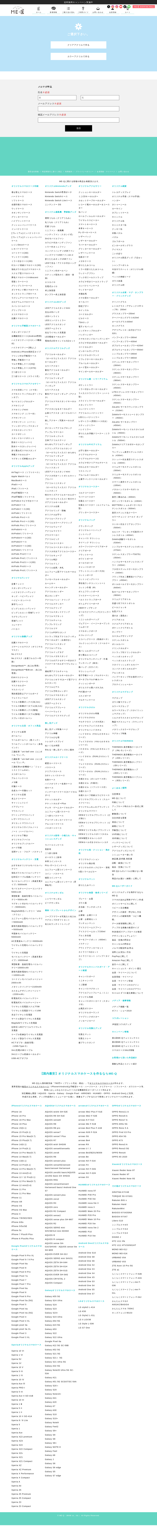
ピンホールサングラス (89, 350)
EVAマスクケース (20, 676)
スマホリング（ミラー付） (24, 413)
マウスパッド (18, 810)
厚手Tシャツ (17, 603)
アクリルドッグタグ (54, 651)
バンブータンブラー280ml (124, 337)
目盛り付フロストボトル (123, 602)
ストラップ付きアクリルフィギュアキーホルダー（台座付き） (60, 637)
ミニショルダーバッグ (89, 619)
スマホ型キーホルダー (89, 297)
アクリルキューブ (53, 555)
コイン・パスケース (54, 873)
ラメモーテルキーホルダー (57, 578)
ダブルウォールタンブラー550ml (127, 349)
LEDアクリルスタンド (55, 324)
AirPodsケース (19, 504)
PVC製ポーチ (85, 691)
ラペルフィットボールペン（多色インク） (27, 745)
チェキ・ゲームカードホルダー (59, 807)
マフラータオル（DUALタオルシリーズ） (94, 772)
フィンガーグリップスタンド (25, 425)
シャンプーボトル (120, 264)
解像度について (119, 813)
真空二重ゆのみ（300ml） (124, 496)
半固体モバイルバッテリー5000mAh (24, 934)
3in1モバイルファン (54, 238)
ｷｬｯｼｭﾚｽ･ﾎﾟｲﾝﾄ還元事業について (127, 992)
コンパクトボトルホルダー (124, 668)
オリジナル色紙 (86, 996)
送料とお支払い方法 (121, 951)
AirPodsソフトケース (22, 512)
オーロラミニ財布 (53, 856)
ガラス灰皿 (117, 280)
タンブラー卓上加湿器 (55, 294)
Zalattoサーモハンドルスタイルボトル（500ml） (128, 438)
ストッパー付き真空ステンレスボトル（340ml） (127, 460)
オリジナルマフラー (88, 810)
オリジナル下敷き (20, 835)
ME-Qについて (119, 797)
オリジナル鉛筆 (19, 731)
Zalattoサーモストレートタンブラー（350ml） (128, 415)
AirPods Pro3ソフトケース (25, 569)
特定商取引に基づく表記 (52, 171)
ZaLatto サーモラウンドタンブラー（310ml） (127, 408)
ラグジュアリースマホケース (25, 297)
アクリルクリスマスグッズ (57, 715)
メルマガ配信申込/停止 (123, 947)
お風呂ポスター (86, 1008)
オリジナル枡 (118, 284)
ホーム (39, 12)
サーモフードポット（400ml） (93, 939)
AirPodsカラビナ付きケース (25, 500)
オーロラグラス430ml (122, 321)
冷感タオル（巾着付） (89, 782)
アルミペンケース (20, 777)
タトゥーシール (119, 204)
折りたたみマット (87, 884)
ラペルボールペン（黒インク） (26, 739)
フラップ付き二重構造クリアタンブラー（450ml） (127, 577)
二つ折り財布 (51, 852)
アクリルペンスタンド (55, 643)
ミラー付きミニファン (55, 246)
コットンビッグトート (89, 578)
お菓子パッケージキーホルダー (93, 478)
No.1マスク (17, 653)
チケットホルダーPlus (55, 803)
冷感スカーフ (85, 790)
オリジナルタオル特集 (89, 713)
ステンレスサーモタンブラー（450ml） (125, 385)
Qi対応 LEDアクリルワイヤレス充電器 (27, 1028)
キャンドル (117, 216)
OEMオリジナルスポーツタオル (94, 833)
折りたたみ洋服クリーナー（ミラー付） (94, 434)
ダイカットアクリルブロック (58, 427)
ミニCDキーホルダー (88, 196)
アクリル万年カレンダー (56, 690)
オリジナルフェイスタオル (91, 725)
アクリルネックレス (54, 435)
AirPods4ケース (19, 529)
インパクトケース (20, 228)
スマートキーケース (88, 223)
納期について (118, 825)
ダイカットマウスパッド (23, 822)
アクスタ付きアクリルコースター (60, 551)
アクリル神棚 (51, 732)
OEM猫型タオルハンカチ (90, 837)
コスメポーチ (85, 695)
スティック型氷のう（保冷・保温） (59, 275)
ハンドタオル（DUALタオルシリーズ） (94, 757)
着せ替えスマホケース (22, 191)
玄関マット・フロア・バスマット (27, 851)
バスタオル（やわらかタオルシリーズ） (94, 750)
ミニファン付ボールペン (56, 270)
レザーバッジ (85, 236)
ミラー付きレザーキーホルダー (93, 388)
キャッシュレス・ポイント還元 (126, 968)
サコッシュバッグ (87, 670)
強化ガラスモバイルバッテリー (26, 872)
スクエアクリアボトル (122, 623)
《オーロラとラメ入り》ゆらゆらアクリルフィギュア (60, 453)
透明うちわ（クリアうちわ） (58, 217)
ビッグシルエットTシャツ (24, 608)
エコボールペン (19, 773)
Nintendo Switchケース (56, 196)
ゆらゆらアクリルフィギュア (58, 443)
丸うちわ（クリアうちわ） (57, 221)
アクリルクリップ (53, 607)
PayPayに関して (120, 955)
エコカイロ (50, 281)
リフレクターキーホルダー (91, 358)
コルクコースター (87, 492)
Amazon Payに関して (122, 959)
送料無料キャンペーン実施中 (78, 2)
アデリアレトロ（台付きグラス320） (126, 331)
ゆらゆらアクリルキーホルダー (59, 674)
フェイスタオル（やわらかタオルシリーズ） (94, 742)
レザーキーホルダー (88, 240)
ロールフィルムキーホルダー (92, 215)
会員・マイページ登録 (122, 980)
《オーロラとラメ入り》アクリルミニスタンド (60, 488)
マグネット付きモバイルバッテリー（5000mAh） (27, 904)
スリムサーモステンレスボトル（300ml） (126, 468)
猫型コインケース (53, 877)
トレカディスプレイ (54, 741)
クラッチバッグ (86, 525)
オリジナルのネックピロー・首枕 (94, 867)
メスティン (84, 943)
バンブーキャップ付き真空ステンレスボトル (127, 678)
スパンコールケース (21, 305)
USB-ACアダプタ (20, 1057)
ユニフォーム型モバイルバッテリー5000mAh (27, 919)
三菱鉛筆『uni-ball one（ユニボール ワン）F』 (27, 752)
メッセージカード (87, 1020)
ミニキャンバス (86, 980)
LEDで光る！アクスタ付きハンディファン (60, 264)
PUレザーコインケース (56, 865)
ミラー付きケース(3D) (22, 260)
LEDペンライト (52, 315)
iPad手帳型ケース (20, 492)
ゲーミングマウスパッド (23, 814)
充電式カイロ (51, 285)
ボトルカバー (118, 643)
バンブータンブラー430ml (124, 341)
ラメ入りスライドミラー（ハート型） (94, 394)
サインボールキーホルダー (91, 371)
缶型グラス (117, 611)
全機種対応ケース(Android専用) (27, 335)
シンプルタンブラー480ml (124, 357)
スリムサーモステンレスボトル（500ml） (126, 475)
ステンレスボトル (120, 639)
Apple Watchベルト (21, 475)
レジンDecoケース (20, 244)
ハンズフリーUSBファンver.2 (59, 254)
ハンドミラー (85, 428)
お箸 (81, 910)
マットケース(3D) (20, 256)
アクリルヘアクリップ (55, 518)
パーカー (16, 628)
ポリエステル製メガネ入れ (91, 687)
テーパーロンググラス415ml (125, 317)
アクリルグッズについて (123, 850)
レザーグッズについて (122, 846)
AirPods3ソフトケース (22, 549)
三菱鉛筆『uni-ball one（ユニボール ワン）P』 (27, 760)
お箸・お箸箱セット (88, 918)
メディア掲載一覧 (120, 1006)
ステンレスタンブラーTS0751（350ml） (126, 555)
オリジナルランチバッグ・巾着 (93, 658)
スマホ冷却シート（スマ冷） (25, 389)
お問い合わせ (98, 12)
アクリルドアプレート (55, 707)
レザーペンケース (87, 252)
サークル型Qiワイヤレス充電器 (26, 1018)
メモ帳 (15, 781)
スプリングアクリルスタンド (58, 448)
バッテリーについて (121, 842)
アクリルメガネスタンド (56, 655)
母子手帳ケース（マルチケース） (94, 674)
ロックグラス (118, 325)
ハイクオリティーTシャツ (24, 591)
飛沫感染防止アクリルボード (25, 693)
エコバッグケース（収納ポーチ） (94, 638)
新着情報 (53, 12)
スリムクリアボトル (121, 598)
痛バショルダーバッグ (89, 650)
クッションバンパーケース (24, 224)
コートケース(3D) (20, 252)
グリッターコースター (89, 512)
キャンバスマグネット (89, 988)
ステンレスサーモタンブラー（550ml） (125, 400)
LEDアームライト (53, 328)
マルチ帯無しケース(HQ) (23, 363)
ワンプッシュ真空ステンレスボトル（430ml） (127, 453)
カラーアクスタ (52, 389)
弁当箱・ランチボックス (90, 906)
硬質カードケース (53, 762)
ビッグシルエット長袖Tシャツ (26, 612)
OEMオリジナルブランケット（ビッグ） (95, 823)
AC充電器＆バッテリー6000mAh (27, 940)
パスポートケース (53, 827)
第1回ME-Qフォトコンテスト (126, 1037)
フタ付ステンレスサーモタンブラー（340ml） (127, 570)
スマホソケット (19, 417)
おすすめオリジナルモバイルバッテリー (27, 866)
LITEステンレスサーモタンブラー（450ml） (128, 393)
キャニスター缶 (119, 224)
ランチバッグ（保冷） (89, 662)
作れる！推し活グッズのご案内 (59, 749)
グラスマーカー (52, 534)
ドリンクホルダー (120, 647)
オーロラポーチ (86, 562)
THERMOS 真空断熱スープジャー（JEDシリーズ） (127, 778)
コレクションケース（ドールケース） (94, 644)
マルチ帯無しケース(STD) (24, 367)
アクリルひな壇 (52, 737)
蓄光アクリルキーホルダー (57, 369)
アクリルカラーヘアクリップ (58, 522)
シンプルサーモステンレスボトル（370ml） (127, 547)
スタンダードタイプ (21, 331)
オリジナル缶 (118, 220)
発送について (118, 821)
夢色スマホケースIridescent (25, 277)
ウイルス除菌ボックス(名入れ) (26, 701)
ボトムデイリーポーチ (89, 603)
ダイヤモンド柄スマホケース (25, 289)
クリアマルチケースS (89, 458)
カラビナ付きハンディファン (58, 242)
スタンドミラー (86, 404)
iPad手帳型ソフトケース (23, 496)
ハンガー (116, 200)
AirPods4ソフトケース (22, 533)
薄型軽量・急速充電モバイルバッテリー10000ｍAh (27, 965)
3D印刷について (119, 837)
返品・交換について (121, 866)
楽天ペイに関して (120, 964)
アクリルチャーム (53, 619)
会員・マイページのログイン (125, 984)
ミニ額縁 (83, 984)
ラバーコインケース (54, 844)
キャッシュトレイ (20, 802)
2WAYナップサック (88, 607)
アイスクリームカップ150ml (92, 931)
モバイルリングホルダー (23, 401)
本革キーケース (86, 227)
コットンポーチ (86, 574)
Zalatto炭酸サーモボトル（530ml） (124, 540)
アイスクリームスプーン (90, 927)
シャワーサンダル (53, 898)
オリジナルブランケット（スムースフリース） (94, 800)
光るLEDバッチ (52, 311)
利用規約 (68, 171)
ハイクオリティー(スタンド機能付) (27, 341)
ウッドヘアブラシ (87, 272)
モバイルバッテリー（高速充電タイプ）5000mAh (27, 882)
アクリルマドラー (53, 530)
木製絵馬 (83, 293)
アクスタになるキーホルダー (58, 408)
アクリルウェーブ (53, 526)
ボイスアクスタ (52, 373)
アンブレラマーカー (54, 431)
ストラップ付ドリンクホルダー (126, 651)
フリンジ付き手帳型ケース (24, 355)
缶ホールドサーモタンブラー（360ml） (125, 592)
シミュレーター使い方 (122, 854)
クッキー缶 (117, 228)
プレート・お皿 (86, 898)
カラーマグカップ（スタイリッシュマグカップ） (127, 711)
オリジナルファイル (21, 839)
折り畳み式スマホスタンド (24, 450)
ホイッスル (84, 309)
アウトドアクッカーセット (91, 947)
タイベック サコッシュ (89, 542)
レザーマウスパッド (21, 818)
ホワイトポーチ (86, 558)
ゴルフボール (118, 240)
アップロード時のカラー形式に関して (127, 807)
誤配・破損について (121, 862)
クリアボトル (118, 619)
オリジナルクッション (89, 858)
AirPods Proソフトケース (24, 525)
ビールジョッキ (119, 606)
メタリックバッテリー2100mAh (27, 986)
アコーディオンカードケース (58, 819)
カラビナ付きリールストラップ (93, 281)
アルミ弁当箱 (85, 935)
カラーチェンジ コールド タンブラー (127, 517)
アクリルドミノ (52, 563)
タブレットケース (120, 212)
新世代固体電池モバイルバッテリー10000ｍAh (27, 972)
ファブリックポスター (89, 1016)
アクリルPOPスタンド (55, 632)
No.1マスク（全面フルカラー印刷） (26, 659)
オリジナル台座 (52, 505)
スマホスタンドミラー (22, 429)
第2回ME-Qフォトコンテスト (126, 1041)
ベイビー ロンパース (21, 599)
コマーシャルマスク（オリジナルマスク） (27, 647)
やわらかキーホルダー (89, 466)
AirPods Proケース (21, 516)
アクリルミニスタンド (55, 482)
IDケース (49, 787)
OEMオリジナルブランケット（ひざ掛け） (95, 816)
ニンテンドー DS (53, 204)
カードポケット (19, 433)
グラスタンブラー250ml (123, 313)
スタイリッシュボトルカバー (125, 664)
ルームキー (50, 582)
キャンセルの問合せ (121, 943)
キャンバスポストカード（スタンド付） (94, 1002)
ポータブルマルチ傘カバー (91, 679)
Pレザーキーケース (88, 232)
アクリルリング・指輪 (55, 510)
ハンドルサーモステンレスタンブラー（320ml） (127, 562)
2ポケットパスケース (55, 775)
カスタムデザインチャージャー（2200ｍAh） (26, 991)
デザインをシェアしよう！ (124, 935)
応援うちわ (50, 225)
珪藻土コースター (87, 500)
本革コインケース (53, 860)
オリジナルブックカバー (23, 843)
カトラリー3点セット (89, 951)
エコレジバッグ (86, 634)
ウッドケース (18, 208)
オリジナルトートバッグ (90, 529)
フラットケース (86, 554)
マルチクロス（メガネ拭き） (92, 721)
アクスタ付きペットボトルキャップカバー (60, 476)
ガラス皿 (83, 902)
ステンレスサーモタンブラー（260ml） (125, 363)
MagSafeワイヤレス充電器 (24, 1022)
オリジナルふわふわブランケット (94, 806)
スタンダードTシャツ (22, 587)
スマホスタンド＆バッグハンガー (94, 338)
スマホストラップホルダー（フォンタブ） (27, 395)
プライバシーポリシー (85, 171)
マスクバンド (18, 689)
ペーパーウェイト (53, 711)
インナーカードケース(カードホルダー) (61, 793)
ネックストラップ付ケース (24, 293)
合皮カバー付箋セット (22, 790)
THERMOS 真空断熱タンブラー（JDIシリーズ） (127, 763)
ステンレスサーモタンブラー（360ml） (125, 370)
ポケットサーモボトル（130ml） (127, 500)
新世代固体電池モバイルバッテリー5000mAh (27, 927)
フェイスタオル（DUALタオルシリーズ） (94, 765)
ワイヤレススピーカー (89, 219)
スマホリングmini (20, 409)
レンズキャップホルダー (90, 330)
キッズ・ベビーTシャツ (23, 595)
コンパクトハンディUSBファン (60, 250)
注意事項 (116, 793)
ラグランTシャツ (19, 616)
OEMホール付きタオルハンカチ (94, 841)
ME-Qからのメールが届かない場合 (127, 872)
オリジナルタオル (87, 717)
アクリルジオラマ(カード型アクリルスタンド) (61, 680)
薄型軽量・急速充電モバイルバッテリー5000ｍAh (27, 897)
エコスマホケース (20, 313)
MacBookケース (19, 480)
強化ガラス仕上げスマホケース (26, 268)
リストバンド (85, 470)
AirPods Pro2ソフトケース (25, 557)
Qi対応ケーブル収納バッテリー (26, 876)
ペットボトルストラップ (123, 660)
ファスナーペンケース (89, 595)
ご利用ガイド (83, 12)
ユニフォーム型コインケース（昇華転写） (60, 882)
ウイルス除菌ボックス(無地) (25, 709)
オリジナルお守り (53, 514)
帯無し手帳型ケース (21, 359)
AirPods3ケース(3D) (21, 545)
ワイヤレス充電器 (20, 952)
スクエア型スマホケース (23, 272)
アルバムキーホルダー (89, 362)
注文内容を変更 (119, 817)
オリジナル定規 (19, 794)
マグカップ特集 (119, 733)
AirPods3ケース (19, 541)
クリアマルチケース (88, 454)
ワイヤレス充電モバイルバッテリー (27, 946)
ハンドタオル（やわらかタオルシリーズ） (94, 735)
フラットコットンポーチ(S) (92, 570)
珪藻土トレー (85, 1037)
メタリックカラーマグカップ (125, 729)
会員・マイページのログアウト (126, 988)
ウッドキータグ (86, 289)
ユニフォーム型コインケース (58, 869)
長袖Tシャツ (17, 620)
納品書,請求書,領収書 (122, 858)
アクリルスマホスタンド (56, 694)
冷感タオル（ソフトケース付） (93, 786)
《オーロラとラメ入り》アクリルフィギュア (60, 383)
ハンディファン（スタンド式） (59, 234)
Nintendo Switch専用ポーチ (58, 191)
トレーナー (17, 624)
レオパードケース (20, 248)
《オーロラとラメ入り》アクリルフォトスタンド (60, 465)
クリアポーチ (85, 550)
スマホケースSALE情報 (123, 1049)
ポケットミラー (86, 384)
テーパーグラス (119, 301)
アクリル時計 (51, 559)
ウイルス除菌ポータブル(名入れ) (27, 705)
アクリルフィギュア (54, 377)
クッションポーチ (87, 683)
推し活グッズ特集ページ (56, 728)
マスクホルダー (19, 685)
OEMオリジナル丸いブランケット (95, 829)
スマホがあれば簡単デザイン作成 (127, 899)
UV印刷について (120, 833)
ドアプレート (18, 806)
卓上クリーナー (19, 798)
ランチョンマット (87, 922)
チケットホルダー (53, 799)
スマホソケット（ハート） (24, 421)
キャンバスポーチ (87, 566)
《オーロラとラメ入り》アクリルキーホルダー (60, 359)
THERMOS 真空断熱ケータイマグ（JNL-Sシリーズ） (127, 748)
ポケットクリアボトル (122, 627)
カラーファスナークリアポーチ (93, 546)
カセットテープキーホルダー (92, 200)
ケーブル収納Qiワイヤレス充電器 (27, 1034)
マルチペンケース (87, 699)
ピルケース (84, 317)
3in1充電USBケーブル (22, 1049)
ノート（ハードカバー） (23, 831)
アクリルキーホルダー (55, 353)
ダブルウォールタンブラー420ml (127, 345)
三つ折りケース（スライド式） (26, 375)
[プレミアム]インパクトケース (26, 232)
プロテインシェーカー (122, 684)
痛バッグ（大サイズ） (89, 666)
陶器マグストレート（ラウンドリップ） (127, 722)
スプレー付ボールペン (22, 717)
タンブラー (117, 631)
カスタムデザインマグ (122, 635)
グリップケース (19, 309)
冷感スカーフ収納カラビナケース (94, 794)
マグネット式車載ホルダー (24, 458)
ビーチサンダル (52, 902)
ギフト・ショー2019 (122, 1010)
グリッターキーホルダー (90, 248)
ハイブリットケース (21, 220)
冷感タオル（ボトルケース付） (93, 778)
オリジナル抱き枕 (87, 862)
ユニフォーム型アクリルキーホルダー (60, 572)
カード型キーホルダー (89, 366)
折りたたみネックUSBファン (58, 258)
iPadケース (17, 484)
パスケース (50, 766)
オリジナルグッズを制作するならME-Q (127, 893)
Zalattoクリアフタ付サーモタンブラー (128, 445)
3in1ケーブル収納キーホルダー (26, 1053)
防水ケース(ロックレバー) (24, 446)
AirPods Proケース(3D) (23, 520)
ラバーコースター (87, 496)
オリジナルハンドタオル (90, 729)
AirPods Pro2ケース (21, 553)
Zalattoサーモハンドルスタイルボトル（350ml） (128, 430)
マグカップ (117, 697)
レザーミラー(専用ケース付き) (93, 420)
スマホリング (18, 405)
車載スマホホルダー (21, 454)
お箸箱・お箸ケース (88, 914)
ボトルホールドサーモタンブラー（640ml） (127, 585)
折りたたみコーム (87, 264)
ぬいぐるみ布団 (52, 745)
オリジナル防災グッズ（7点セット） (127, 258)
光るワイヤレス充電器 (22, 1014)
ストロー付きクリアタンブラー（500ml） (126, 525)
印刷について (118, 801)
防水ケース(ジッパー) (22, 441)
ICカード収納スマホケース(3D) (26, 264)
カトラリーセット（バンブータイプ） (94, 957)
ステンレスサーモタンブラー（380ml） (125, 378)
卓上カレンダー (52, 595)
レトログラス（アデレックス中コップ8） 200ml (127, 307)
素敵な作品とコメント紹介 (124, 1063)
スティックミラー (87, 424)
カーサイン (117, 208)
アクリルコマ (51, 627)
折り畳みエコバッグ (88, 654)
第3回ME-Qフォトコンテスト (126, 1045)
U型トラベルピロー (88, 871)
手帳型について (119, 829)
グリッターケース (20, 216)
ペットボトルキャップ (122, 656)
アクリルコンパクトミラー (91, 412)
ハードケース (18, 196)
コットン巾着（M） (88, 587)
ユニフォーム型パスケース (57, 811)
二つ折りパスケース (54, 815)
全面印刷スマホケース (22, 204)
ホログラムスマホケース (23, 301)
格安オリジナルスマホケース (35, 1086)
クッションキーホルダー (90, 191)
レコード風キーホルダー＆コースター (94, 205)
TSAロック (84, 321)
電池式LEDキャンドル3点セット (60, 340)
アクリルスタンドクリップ (57, 611)
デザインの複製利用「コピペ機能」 (126, 917)
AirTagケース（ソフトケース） (26, 471)
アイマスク (117, 249)
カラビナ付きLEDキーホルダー (93, 342)
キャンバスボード (87, 976)
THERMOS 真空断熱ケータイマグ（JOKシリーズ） (127, 755)
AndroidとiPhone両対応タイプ (26, 351)
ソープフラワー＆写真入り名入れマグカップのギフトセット (60, 917)
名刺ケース (50, 779)
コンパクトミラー (87, 408)
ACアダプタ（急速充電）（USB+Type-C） (23, 1043)
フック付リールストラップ (91, 277)
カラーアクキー (52, 365)
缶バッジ (83, 211)
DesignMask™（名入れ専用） (26, 665)
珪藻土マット (85, 1033)
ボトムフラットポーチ (89, 591)
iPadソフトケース (20, 488)
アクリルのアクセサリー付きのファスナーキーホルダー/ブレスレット (61, 663)
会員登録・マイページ (106, 171)
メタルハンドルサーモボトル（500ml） (125, 490)
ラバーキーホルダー (88, 244)
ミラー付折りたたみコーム (91, 268)
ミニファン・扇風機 (54, 230)
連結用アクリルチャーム (56, 670)
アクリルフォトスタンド (56, 459)
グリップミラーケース (22, 285)
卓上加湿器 (50, 290)
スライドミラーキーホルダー (92, 400)
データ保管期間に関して (123, 923)
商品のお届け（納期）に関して (126, 878)
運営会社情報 (33, 171)
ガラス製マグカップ (121, 701)
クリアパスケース (53, 771)
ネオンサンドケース (21, 212)
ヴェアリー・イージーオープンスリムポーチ (94, 624)
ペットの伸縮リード (121, 276)
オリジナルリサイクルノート (25, 826)
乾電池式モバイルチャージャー (26, 1002)
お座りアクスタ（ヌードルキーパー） (60, 414)
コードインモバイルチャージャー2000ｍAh (27, 980)
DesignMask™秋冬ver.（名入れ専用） (27, 670)
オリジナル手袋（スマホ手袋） (126, 196)
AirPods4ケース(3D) (21, 537)
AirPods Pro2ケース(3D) (24, 561)
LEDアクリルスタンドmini (57, 307)
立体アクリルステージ (55, 439)
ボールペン (17, 735)
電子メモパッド (86, 326)
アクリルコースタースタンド (58, 546)
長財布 (48, 848)
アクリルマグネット (54, 615)
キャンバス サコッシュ (89, 537)
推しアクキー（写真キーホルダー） (59, 421)
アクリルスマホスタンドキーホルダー (60, 402)
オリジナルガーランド (89, 354)
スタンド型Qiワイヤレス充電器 (26, 1038)
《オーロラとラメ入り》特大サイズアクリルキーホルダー (60, 500)
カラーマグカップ (120, 705)
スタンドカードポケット (23, 437)
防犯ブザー (84, 305)
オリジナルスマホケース (101, 1082)
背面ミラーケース (20, 281)
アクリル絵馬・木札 (54, 567)
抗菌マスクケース (20, 681)
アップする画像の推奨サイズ (125, 927)
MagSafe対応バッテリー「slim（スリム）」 (26, 912)
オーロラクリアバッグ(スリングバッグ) (95, 613)
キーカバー (84, 301)
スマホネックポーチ (88, 630)
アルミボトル (118, 672)
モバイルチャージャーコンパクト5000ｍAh (27, 889)
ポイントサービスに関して (124, 903)
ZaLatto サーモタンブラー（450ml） (124, 423)
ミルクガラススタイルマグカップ (127, 717)
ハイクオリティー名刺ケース (58, 783)
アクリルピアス (52, 686)
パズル (115, 236)
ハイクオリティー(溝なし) (24, 347)
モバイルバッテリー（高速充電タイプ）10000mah (27, 957)
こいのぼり (117, 253)
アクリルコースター (54, 542)
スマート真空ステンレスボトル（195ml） (126, 483)
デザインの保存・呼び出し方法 (126, 911)
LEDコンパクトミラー (55, 319)
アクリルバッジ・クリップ (57, 599)
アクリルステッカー (54, 603)
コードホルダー (86, 313)
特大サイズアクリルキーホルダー (60, 494)
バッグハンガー (86, 334)
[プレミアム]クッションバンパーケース (27, 238)
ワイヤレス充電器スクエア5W (26, 1006)
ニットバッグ (85, 533)
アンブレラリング (53, 623)
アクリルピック (52, 538)
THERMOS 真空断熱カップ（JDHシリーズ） (125, 770)
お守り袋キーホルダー (89, 450)
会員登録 (112, 12)
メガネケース (85, 260)
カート (127, 12)
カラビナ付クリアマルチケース (93, 462)
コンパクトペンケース (89, 285)
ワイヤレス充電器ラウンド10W (26, 1010)
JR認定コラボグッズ (121, 1023)
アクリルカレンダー (54, 591)
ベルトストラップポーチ (90, 599)
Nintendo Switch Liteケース (58, 200)
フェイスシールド (20, 697)
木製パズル (117, 232)
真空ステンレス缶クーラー (124, 512)
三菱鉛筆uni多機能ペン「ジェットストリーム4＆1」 (27, 767)
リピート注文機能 (120, 907)
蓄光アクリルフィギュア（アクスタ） (60, 395)
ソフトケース (18, 200)
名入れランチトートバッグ (57, 923)
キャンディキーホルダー (56, 587)
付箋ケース (17, 785)
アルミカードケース (54, 823)
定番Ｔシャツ (18, 583)
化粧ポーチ (84, 256)
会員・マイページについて (124, 972)
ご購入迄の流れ (68, 12)
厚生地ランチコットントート (92, 582)
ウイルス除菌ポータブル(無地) (26, 713)
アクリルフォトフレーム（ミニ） (94, 992)
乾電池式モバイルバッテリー (25, 997)
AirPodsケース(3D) (21, 508)
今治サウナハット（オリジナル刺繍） (127, 270)
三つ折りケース (19, 371)
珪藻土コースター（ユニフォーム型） (94, 506)
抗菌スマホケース (20, 317)
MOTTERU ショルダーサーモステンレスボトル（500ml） (127, 506)
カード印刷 (17, 847)
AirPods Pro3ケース (21, 565)
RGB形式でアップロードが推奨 (127, 931)
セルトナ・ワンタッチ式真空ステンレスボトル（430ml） (127, 532)
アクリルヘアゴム (53, 647)
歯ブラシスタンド (87, 1042)
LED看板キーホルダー (55, 336)
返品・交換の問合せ (121, 939)
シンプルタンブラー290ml (124, 353)
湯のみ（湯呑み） (120, 615)
